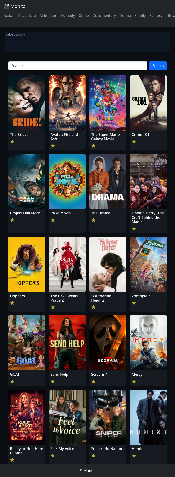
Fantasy (156, 15)
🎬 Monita (15, 6)
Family (140, 15)
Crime (84, 15)
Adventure (27, 15)
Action (9, 15)
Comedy (68, 15)
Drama (125, 15)
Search (158, 65)
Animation (48, 15)
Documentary (104, 15)
